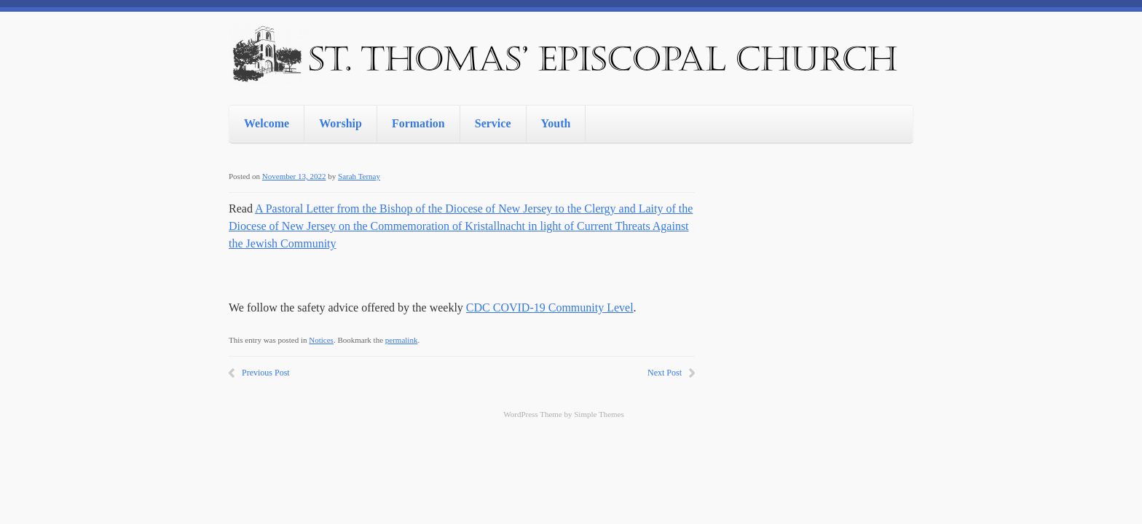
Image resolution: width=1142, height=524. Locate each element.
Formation (418, 123)
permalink (401, 340)
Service (493, 123)
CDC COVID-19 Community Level (550, 307)
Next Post (664, 373)
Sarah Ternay (359, 176)
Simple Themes (599, 414)
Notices (321, 340)
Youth (556, 123)
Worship (340, 123)
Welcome (266, 123)
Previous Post (266, 373)
